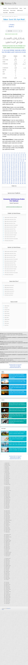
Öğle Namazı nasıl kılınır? (9, 287)
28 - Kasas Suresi (7, 496)
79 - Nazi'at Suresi (7, 560)
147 (9, 167)
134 (5, 166)
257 (9, 180)
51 (13, 156)
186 (22, 171)
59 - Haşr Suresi (6, 535)
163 (20, 168)
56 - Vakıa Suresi (6, 530)
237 (14, 178)
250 (18, 179)
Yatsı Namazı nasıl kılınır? (9, 293)
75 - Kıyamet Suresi (7, 554)
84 (21, 159)
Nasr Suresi (7, 317)
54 (18, 156)
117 (16, 163)
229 (20, 176)
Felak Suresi (7, 323)
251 (20, 179)
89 (6, 160)
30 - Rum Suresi (6, 498)
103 (9, 162)
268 (9, 182)
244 (5, 179)
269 (11, 182)
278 (7, 183)
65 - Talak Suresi (6, 542)
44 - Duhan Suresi (7, 516)
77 (9, 159)
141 (20, 166)
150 (16, 167)
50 (11, 156)
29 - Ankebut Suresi (7, 497)
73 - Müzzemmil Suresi (7, 552)
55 (20, 156)
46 (4, 156)
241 (22, 178)
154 (25, 167)
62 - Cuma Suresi (7, 539)
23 (13, 154)
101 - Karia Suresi (7, 588)
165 (25, 168)
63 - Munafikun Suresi (7, 540)
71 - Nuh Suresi (6, 549)
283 (18, 183)
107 (18, 162)
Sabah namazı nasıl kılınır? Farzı (10, 219)
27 (20, 154)
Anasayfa (5, 8)
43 (23, 155)
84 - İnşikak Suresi (7, 566)
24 (14, 154)
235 (9, 178)
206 (18, 174)
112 (5, 163)
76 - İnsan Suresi (6, 555)
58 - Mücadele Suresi (7, 534)
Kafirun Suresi (7, 315)
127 (14, 164)
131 (22, 164)
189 (5, 172)
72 (25, 158)
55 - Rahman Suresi (7, 529)
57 (23, 156)
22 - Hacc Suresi (6, 489)
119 (20, 163)
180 (9, 171)
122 (3, 164)
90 (7, 160)
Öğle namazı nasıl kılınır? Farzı (10, 223)
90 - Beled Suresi (7, 573)
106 (16, 162)
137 (11, 166)
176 (25, 170)
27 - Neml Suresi (6, 495)
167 (5, 170)
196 (20, 172)
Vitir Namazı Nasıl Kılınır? (9, 240)
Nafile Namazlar (20, 10)
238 (16, 178)
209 (25, 174)
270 (14, 182)
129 (18, 164)
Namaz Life (8, 608)
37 (13, 155)
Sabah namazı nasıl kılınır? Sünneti (11, 217)
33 (6, 155)
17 (2, 154)
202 (9, 174)
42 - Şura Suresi (6, 514)
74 (4, 159)
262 (20, 180)
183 (16, 171)
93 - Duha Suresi (6, 577)
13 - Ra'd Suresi (6, 477)
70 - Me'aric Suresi (7, 548)
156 (5, 168)
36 (11, 155)
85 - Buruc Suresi (7, 567)
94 (14, 160)
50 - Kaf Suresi (6, 523)
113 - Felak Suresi (7, 602)
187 (25, 171)
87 (2, 160)
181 (11, 171)
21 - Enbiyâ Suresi (7, 488)
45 (2, 156)
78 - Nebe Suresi (6, 559)
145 (5, 167)
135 (7, 166)
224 (9, 176)
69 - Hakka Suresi (7, 547)
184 (18, 171)
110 (25, 162)
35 (9, 155)
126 (11, 164)
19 (6, 154)
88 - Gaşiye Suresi (7, 571)
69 (20, 158)
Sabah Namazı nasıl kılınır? (9, 285)
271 (16, 182)
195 (18, 172)
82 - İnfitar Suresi (6, 564)
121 (25, 163)
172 (16, 170)
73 (2, 159)
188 (3, 172)
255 (5, 180)
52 (14, 156)
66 (14, 158)
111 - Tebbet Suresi (7, 599)
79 (13, 159)
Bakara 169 (15, 16)
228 (18, 176)
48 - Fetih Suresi (6, 521)
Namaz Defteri (11, 12)
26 (18, 154)
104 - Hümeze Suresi (7, 591)
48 (7, 156)
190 (7, 172)
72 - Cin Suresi (6, 551)
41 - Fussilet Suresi (7, 513)
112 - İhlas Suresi (7, 601)
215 (14, 175)
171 (14, 170)
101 (5, 162)
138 (14, 166)
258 (11, 180)
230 (22, 176)
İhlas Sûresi (7, 321)
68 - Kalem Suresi (7, 546)
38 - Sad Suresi (6, 508)
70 (21, 158)
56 (21, 156)
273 (20, 182)
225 (11, 176)
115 (11, 163)
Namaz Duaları (13, 10)
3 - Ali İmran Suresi (7, 465)
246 (9, 179)
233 (5, 178)
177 (3, 171)
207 (20, 174)
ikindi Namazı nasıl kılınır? (9, 289)
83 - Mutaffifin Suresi (7, 565)
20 (7, 154)
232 (3, 178)
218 (20, 175)
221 (3, 176)
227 (16, 176)
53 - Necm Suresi (7, 527)
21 (9, 154)
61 (6, 158)
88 (4, 160)
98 (21, 160)
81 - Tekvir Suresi (7, 563)
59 (2, 158)
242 (25, 178)
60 (4, 158)
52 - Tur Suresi (6, 526)
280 (11, 183)
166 (3, 170)
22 (11, 154)
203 (11, 174)
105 (14, 162)
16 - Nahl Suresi (6, 480)
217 (18, 175)
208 (22, 174)
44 (25, 155)
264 (25, 180)
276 (3, 183)
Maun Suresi (7, 311)
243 (3, 179)
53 (16, 156)
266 (5, 182)
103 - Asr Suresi (6, 590)
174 (20, 170)
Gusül (25, 8)
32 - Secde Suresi (7, 501)
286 (25, 183)
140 (18, 166)
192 (11, 172)
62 (7, 158)
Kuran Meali (5, 12)
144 (3, 167)
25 (16, 154)
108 (20, 162)
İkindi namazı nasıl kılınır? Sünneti (10, 227)
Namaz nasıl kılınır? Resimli (13, 8)
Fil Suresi (6, 307)
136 (9, 166)
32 (4, 155)
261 (18, 180)
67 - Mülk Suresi (6, 545)
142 (22, 166)
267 (7, 182)
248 (14, 179)
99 (23, 160)
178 (5, 171)
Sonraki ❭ (11, 26)
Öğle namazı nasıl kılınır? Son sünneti (11, 225)
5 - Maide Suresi (6, 467)
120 (22, 163)
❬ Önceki (11, 24)
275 (25, 182)
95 (16, 160)
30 (25, 154)
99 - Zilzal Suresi (6, 585)
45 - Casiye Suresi (7, 517)
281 (14, 183)
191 (9, 172)
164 (22, 168)
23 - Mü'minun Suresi (7, 490)
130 (20, 164)
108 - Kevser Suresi (7, 596)
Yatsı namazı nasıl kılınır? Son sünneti (11, 238)
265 (3, 182)
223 (7, 176)
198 (25, 172)
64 (11, 158)
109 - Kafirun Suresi (7, 597)
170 (11, 170)
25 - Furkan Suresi (7, 492)
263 (22, 180)
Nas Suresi (6, 325)
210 (3, 175)
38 (14, 155)
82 (18, 159)
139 (16, 166)
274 (22, 182)
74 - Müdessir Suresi (7, 553)
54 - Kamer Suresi (7, 528)
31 (2, 155)
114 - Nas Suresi (6, 603)
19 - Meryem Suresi (7, 484)
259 (14, 180)
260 (16, 180)
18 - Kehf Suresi (6, 483)
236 (11, 178)
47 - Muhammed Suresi (7, 520)
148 (11, 167)
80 (14, 159)
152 (20, 167)
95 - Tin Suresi (6, 579)
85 (23, 159)
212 (7, 175)
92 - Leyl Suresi (6, 576)
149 (14, 167)
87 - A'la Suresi (6, 570)
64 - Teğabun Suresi (7, 541)
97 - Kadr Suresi (6, 583)
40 (18, 155)
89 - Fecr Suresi (6, 572)
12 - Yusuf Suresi (6, 476)
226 (14, 176)
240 (20, 178)
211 (5, 175)
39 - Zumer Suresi (7, 510)
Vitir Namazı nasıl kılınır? (9, 295)
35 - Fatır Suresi (6, 504)
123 (5, 164)
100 (3, 162)
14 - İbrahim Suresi (7, 478)
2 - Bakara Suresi (7, 464)
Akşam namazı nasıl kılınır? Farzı (10, 264)
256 (7, 180)
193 (14, 172)
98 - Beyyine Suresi (7, 584)
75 (6, 159)
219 (22, 175)
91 (9, 160)
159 (11, 168)
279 (9, 183)
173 (18, 170)
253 (25, 179)
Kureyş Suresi (7, 309)
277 (5, 183)
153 (22, 167)
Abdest (21, 8)
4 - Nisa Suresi (6, 466)
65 (13, 158)
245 (7, 179)
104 (11, 162)
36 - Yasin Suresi (6, 505)
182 (14, 171)
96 (18, 160)
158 (9, 168)
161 (16, 168)
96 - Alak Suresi (6, 582)
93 (13, 160)
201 (7, 174)
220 (25, 175)
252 (22, 179)
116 (14, 163)
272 (18, 182)
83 (20, 159)
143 (25, 166)
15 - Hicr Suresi (6, 479)
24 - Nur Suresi (6, 491)
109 (22, 162)
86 (25, 159)
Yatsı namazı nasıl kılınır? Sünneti (10, 234)
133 (3, 166)
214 (11, 175)
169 (9, 170)
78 (11, 159)
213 (9, 175)
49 (9, 156)
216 (16, 175)
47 (6, 156)
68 (18, 158)
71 (23, 158)
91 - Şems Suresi (7, 574)
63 (9, 158)
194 (16, 172)
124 (7, 164)
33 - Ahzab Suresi (7, 502)
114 (9, 163)
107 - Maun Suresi (7, 595)
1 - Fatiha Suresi (6, 463)
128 (16, 164)
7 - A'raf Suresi (6, 470)
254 (3, 180)
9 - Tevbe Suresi (6, 472)
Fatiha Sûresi (7, 305)
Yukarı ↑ (3, 609)
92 (11, 160)
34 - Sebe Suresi (6, 503)
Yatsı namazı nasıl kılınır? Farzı (10, 236)
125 (9, 164)
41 (20, 155)
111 (3, 163)
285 (22, 183)
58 (25, 156)
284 (20, 183)
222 (5, 176)
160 (14, 168)
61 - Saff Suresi (6, 538)
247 (11, 179)
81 (16, 159)
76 (7, 159)
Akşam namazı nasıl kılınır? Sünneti (11, 232)
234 (7, 178)
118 (18, 163)
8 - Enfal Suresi (6, 471)
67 (16, 158)
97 (20, 160)
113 (7, 163)
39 (16, 155)
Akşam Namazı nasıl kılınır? (9, 291)
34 (7, 155)
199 (3, 174)
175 (22, 170)
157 (7, 168)
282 (16, 183)
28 (21, 154)
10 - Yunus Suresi (7, 473)
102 (7, 162)
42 (21, 155)
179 (7, 171)
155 (3, 168)
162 (18, 168)
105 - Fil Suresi (6, 592)
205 (16, 174)
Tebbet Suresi (7, 319)
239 (18, 178)
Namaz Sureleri (6, 10)
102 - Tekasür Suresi (7, 589)
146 (7, 167)
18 (4, 154)
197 (22, 172)
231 (25, 176)
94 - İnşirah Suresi (7, 578)
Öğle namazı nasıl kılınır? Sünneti (10, 221)
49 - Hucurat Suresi (7, 522)
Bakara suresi (11, 16)
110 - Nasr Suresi (7, 598)
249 (16, 179)
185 (20, 171)
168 (7, 170)
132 (25, 164)
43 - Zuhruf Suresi (7, 515)
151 (18, 167)
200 (5, 174)
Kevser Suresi (7, 313)
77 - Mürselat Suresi (7, 558)
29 (23, 154)
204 (14, 174)
